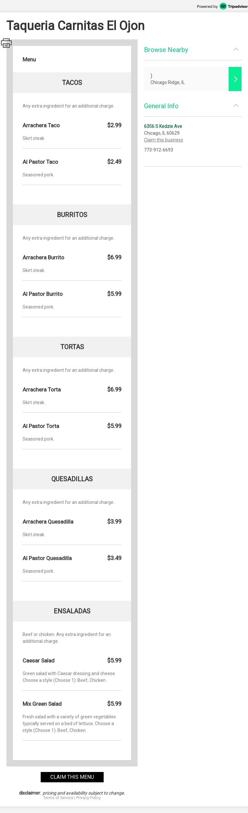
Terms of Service (58, 798)
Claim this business (163, 139)
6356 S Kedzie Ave (163, 126)
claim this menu (72, 777)
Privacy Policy (88, 798)
